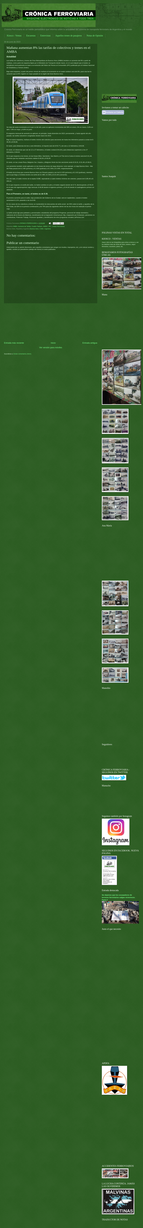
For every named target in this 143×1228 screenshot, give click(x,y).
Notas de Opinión (95, 35)
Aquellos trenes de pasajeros (68, 35)
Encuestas (30, 35)
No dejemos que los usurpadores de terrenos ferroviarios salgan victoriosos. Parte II (118, 897)
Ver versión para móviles (50, 347)
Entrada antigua (89, 343)
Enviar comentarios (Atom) (22, 354)
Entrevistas (45, 35)
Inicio (53, 343)
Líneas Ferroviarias (58, 226)
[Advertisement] (26, 65)
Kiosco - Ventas (14, 35)
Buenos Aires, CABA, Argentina (40, 229)
